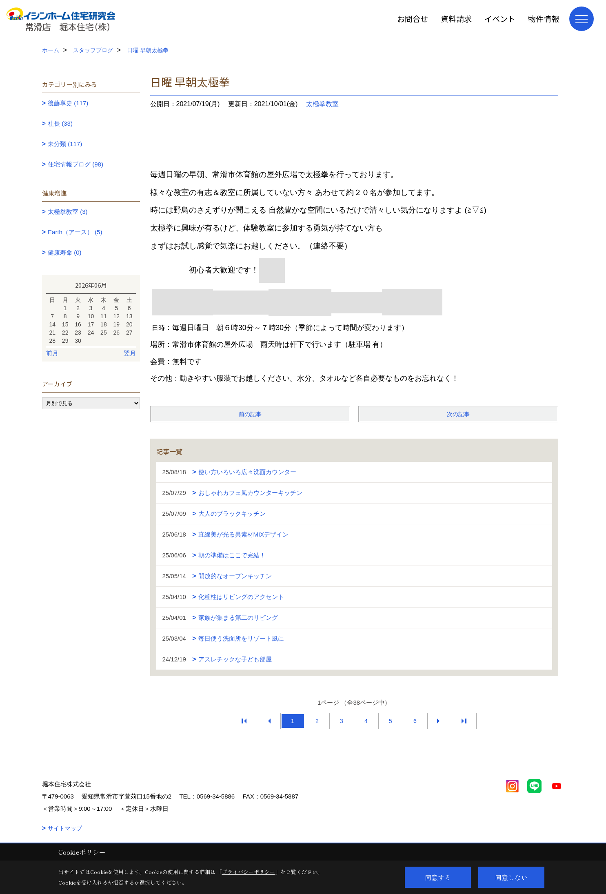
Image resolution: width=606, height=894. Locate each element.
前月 (52, 353)
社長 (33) (60, 123)
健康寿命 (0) (65, 252)
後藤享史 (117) (68, 103)
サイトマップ (65, 828)
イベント (499, 18)
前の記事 (250, 414)
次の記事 (458, 414)
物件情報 (543, 18)
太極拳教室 (322, 103)
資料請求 (456, 18)
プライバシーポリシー (248, 872)
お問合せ (412, 18)
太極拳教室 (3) (68, 211)
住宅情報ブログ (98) (75, 164)
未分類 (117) (65, 143)
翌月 (130, 353)
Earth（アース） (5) (75, 231)
